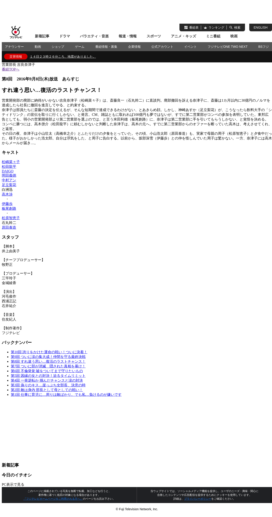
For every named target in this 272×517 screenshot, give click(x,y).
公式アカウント (162, 46)
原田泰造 (9, 227)
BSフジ (263, 46)
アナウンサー (14, 46)
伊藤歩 (7, 204)
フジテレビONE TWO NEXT (228, 46)
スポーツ (154, 36)
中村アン (9, 180)
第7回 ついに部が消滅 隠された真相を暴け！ (48, 366)
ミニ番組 (213, 36)
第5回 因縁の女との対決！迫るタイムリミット (48, 376)
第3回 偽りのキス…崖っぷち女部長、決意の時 (48, 385)
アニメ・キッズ (183, 36)
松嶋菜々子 (11, 162)
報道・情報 (128, 36)
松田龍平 (9, 167)
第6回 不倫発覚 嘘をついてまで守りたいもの (47, 371)
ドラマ (64, 36)
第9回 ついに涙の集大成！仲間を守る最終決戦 (48, 357)
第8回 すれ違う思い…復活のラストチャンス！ (48, 361)
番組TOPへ (10, 69)
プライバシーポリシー (197, 498)
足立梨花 (9, 185)
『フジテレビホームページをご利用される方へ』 (53, 498)
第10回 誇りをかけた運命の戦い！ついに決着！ (49, 352)
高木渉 (7, 194)
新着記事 (42, 36)
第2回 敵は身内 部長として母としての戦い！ (47, 390)
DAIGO (8, 171)
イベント (190, 46)
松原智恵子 (11, 218)
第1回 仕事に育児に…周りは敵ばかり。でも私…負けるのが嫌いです (66, 394)
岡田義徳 (9, 175)
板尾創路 (9, 208)
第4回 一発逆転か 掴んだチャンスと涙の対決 (47, 380)
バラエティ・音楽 (94, 36)
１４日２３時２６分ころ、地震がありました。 (63, 56)
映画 (234, 36)
